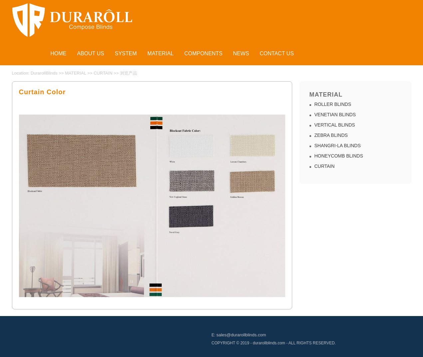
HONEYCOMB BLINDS (339, 156)
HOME (59, 53)
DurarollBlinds (44, 73)
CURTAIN (103, 73)
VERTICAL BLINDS (335, 125)
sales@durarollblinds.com (241, 334)
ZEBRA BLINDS (331, 135)
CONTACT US (277, 53)
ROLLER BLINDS (333, 104)
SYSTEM (126, 53)
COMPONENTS (203, 53)
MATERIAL (160, 53)
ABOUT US (91, 53)
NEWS (241, 53)
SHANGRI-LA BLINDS (338, 145)
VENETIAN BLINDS (335, 114)
